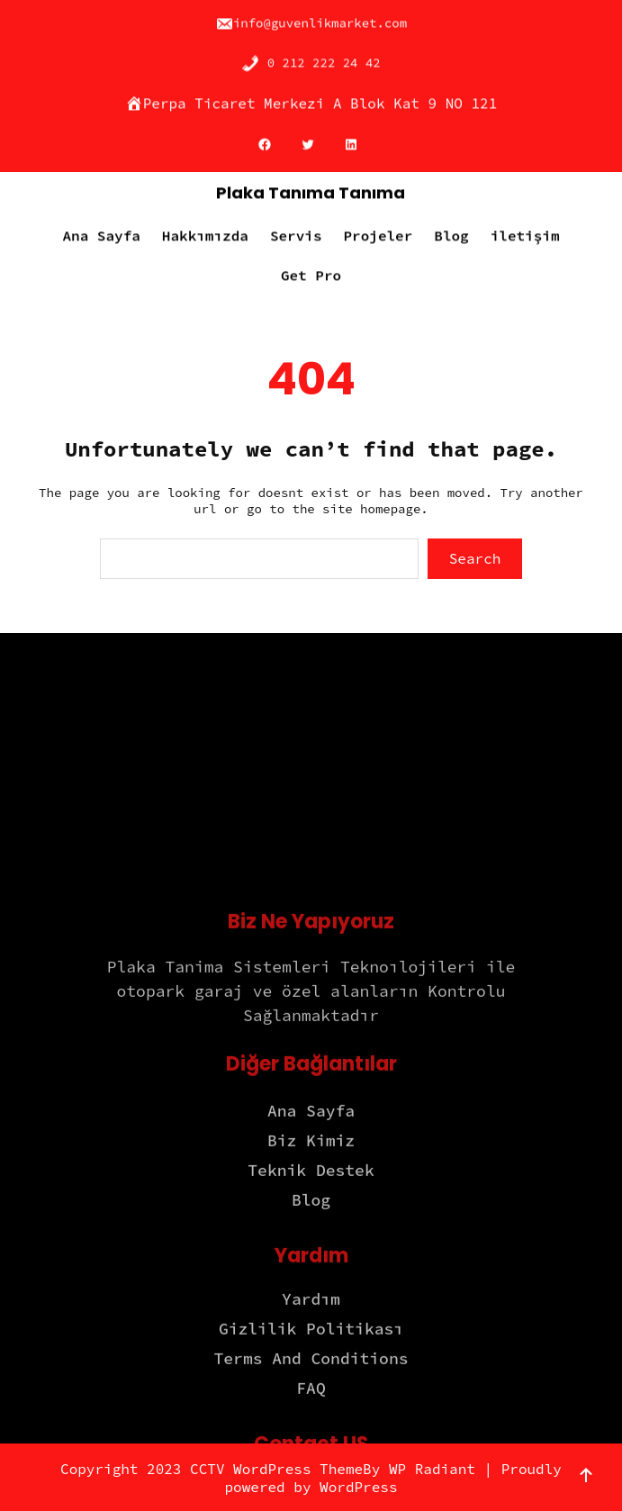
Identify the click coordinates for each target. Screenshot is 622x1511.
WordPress (358, 1487)
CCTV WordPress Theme (276, 1469)
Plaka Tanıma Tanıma (310, 187)
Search (475, 558)
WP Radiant (432, 1469)
